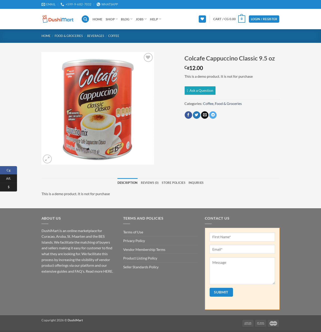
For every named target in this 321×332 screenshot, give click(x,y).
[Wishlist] (202, 19)
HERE (107, 271)
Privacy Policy (134, 240)
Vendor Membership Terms (144, 249)
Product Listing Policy (140, 258)
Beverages (95, 36)
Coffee (113, 36)
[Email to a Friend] (204, 115)
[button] (85, 19)
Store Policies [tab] (173, 182)
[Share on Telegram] (213, 115)
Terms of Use (133, 232)
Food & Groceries (69, 36)
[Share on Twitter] (196, 115)
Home (98, 19)
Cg (12, 170)
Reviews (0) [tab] (150, 182)
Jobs (141, 19)
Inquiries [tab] (196, 182)
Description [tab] (128, 182)
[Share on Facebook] (188, 115)
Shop (112, 19)
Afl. (11, 178)
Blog (126, 19)
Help (155, 19)
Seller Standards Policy (141, 267)
